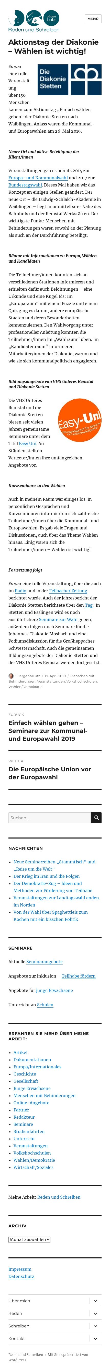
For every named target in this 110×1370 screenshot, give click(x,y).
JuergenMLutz (28, 676)
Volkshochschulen (82, 681)
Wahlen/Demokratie (25, 687)
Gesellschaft (26, 1081)
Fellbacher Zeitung (68, 590)
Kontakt (16, 1338)
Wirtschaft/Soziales (33, 1167)
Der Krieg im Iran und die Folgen (47, 876)
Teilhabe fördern (79, 976)
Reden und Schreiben (59, 1197)
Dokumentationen (32, 1059)
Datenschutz (21, 1276)
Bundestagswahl (25, 185)
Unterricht (24, 1138)
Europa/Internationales (37, 1066)
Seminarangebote (44, 961)
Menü (93, 19)
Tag (89, 605)
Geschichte (25, 1074)
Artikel (20, 1052)
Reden (15, 1313)
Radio (20, 590)
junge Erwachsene (54, 990)
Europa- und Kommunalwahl (38, 177)
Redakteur (24, 1117)
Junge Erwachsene (32, 1088)
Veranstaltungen (51, 681)
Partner (21, 1109)
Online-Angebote (31, 1102)
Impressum (19, 1269)
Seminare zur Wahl (58, 619)
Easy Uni (27, 443)
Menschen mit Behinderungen (45, 1095)
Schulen (45, 1004)
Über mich (19, 1300)
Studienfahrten (29, 1131)
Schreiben (18, 1326)
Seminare (23, 1124)
